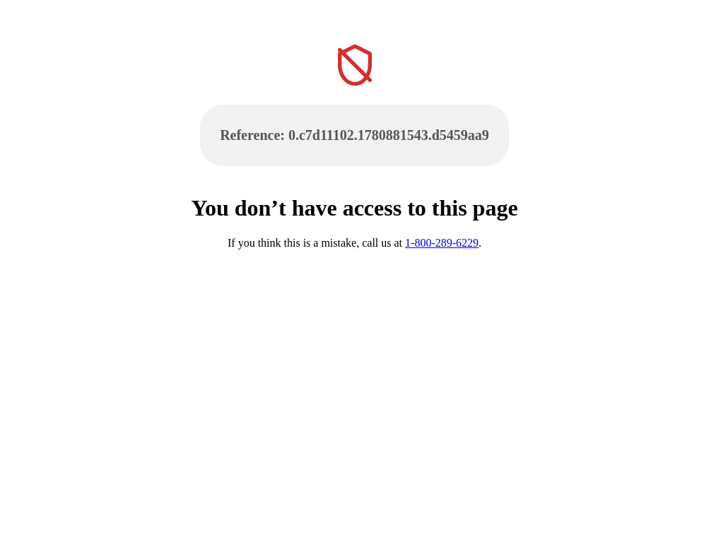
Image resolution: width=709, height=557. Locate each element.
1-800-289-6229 (442, 243)
